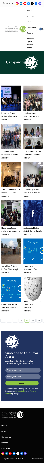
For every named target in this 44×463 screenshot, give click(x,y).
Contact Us (6, 437)
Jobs (3, 431)
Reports (30, 33)
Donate (4, 442)
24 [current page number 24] (27, 321)
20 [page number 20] (3, 320)
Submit (22, 383)
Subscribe (7, 3)
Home (29, 10)
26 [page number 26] (39, 320)
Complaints (6, 448)
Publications (31, 27)
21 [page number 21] (9, 320)
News (29, 21)
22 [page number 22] (15, 320)
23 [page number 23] (21, 320)
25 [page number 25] (33, 320)
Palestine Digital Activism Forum (30, 43)
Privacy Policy (20, 391)
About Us (30, 16)
